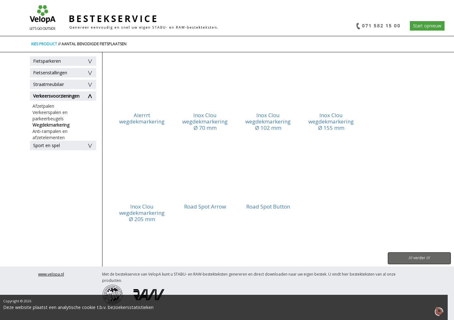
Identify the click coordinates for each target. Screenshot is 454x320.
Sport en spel (46, 145)
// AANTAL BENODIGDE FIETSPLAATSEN (92, 44)
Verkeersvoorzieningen (56, 96)
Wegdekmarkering (50, 125)
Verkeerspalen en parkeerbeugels (49, 115)
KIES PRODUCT (44, 44)
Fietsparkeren (47, 61)
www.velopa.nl (51, 274)
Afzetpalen (43, 106)
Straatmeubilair (48, 84)
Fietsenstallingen (50, 73)
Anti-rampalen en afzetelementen (49, 134)
